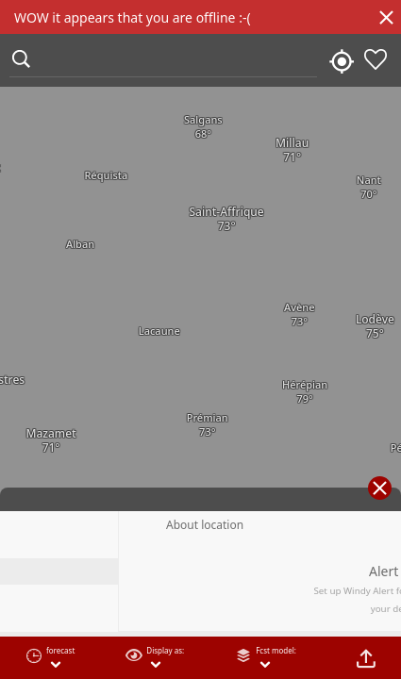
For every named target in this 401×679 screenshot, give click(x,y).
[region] (200, 339)
